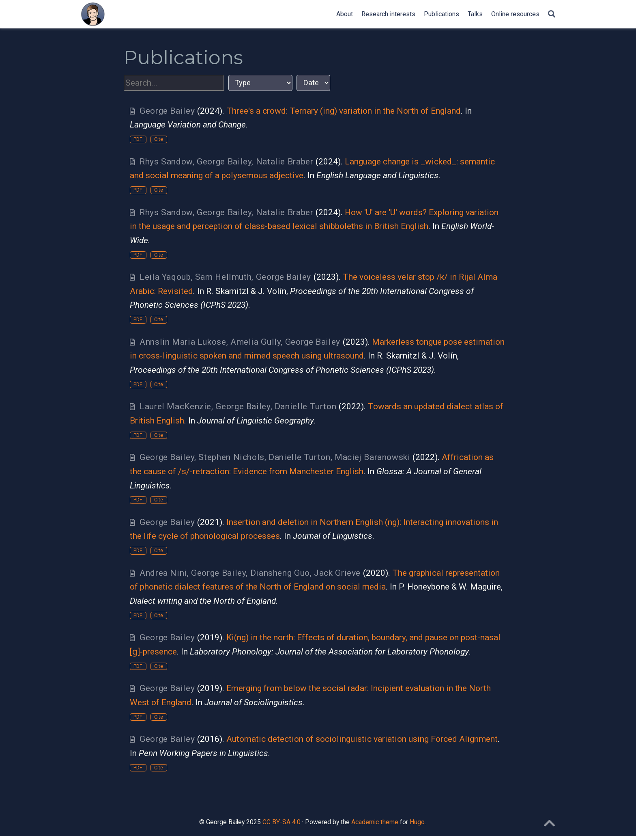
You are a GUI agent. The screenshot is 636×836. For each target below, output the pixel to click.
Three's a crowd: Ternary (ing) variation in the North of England (343, 111)
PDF (137, 139)
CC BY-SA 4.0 (281, 822)
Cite (158, 139)
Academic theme (374, 822)
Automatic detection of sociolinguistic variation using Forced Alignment (362, 739)
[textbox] (174, 83)
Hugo (417, 822)
